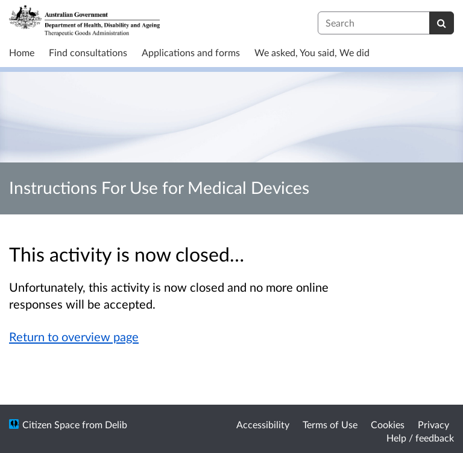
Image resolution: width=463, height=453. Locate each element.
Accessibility (262, 424)
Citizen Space (51, 424)
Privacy (433, 424)
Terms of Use (330, 424)
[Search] (441, 22)
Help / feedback (420, 437)
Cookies (388, 424)
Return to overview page (74, 336)
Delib (116, 424)
